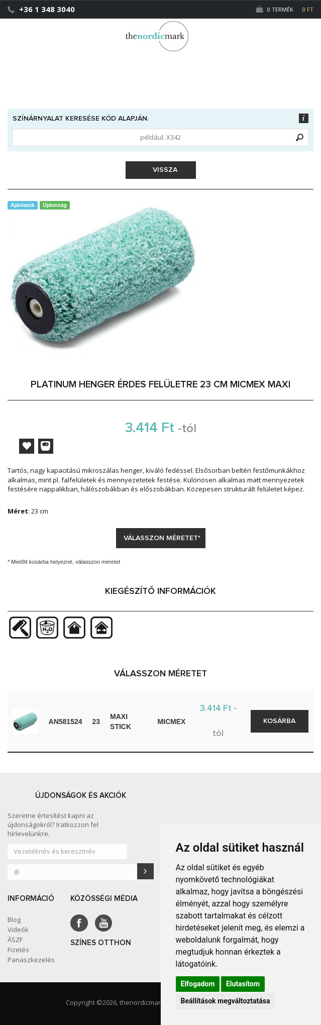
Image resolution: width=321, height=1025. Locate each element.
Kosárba (279, 721)
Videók (18, 929)
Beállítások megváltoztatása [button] (225, 1001)
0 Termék (284, 9)
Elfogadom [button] (198, 984)
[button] (292, 31)
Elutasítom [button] (243, 984)
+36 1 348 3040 (47, 9)
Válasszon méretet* (162, 538)
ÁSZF (15, 939)
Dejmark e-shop (161, 36)
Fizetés (18, 949)
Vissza (161, 169)
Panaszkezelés (31, 959)
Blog (14, 919)
